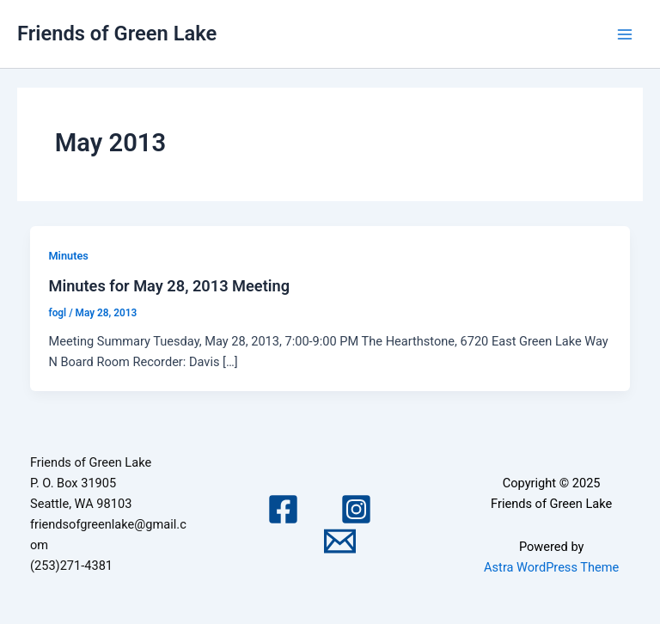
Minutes (68, 255)
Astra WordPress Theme (551, 567)
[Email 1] (340, 541)
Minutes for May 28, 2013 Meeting (169, 286)
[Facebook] (283, 509)
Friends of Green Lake (117, 33)
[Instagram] (356, 509)
